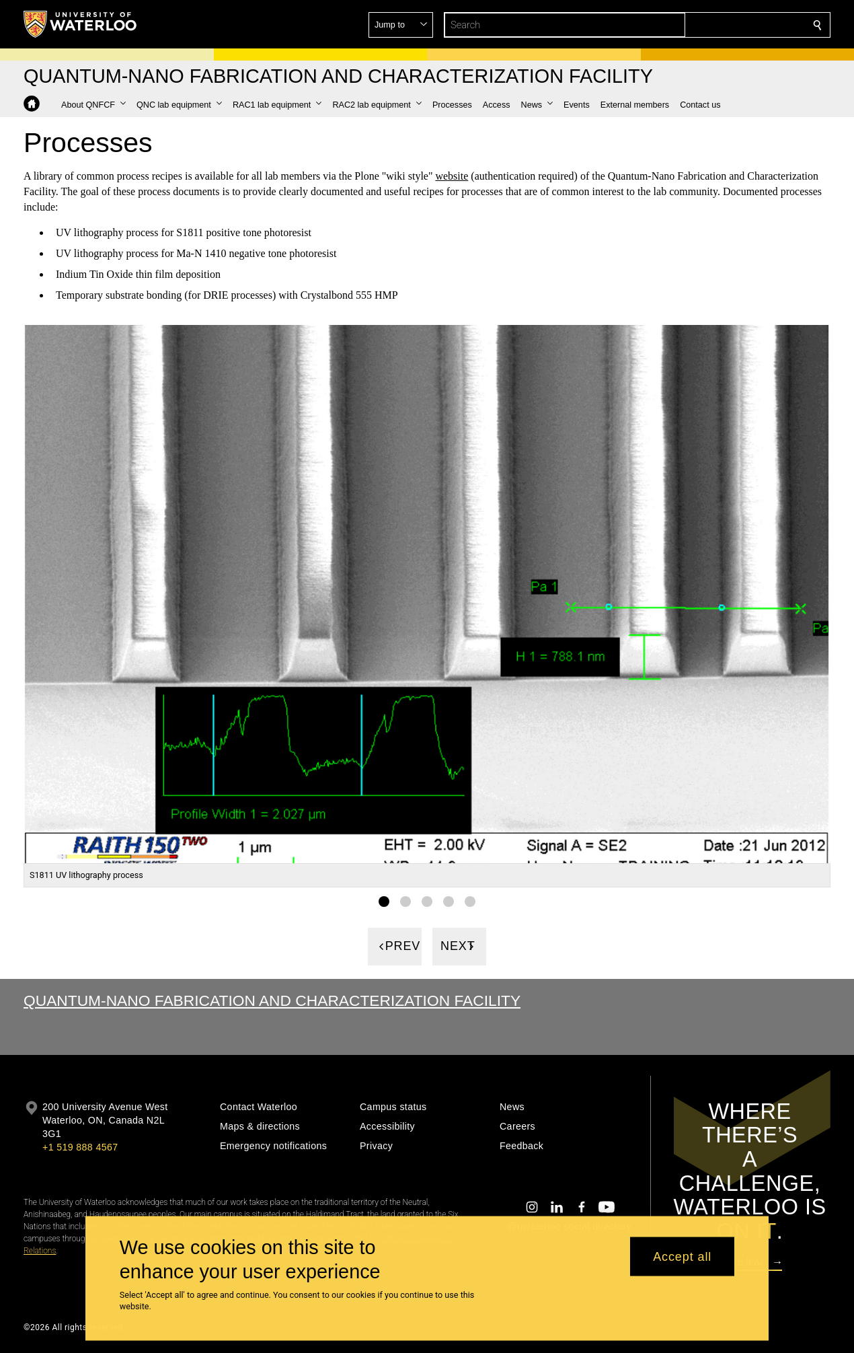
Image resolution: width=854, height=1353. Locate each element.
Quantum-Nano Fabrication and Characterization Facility (272, 1000)
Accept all (682, 1256)
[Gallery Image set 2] (405, 901)
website (451, 176)
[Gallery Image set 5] (470, 901)
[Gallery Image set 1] (384, 901)
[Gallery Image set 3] (427, 901)
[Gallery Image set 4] (448, 901)
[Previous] (395, 946)
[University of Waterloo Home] (81, 24)
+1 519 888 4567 (80, 1147)
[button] (720, 25)
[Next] (459, 946)
